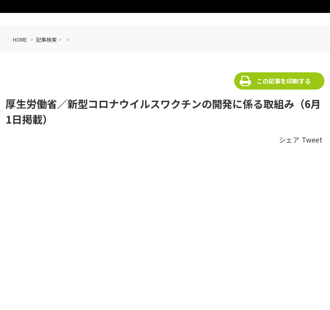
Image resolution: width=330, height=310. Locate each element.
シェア (289, 139)
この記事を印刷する (284, 81)
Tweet (312, 139)
